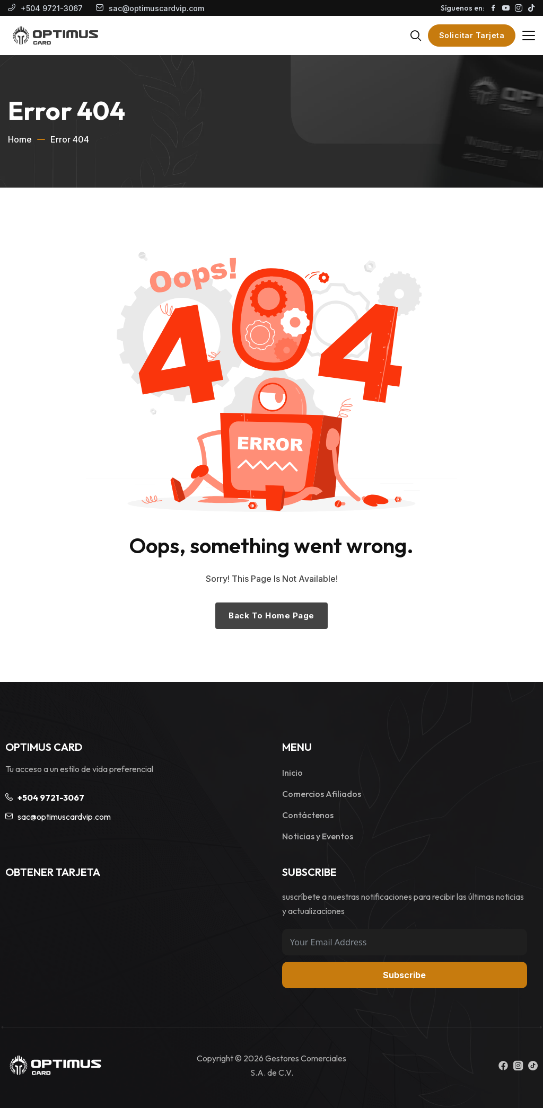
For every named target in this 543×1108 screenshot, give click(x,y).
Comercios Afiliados (321, 793)
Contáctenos (308, 815)
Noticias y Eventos (317, 836)
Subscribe (404, 975)
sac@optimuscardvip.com (156, 8)
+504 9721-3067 (52, 8)
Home (20, 139)
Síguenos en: (462, 8)
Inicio (292, 772)
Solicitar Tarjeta (472, 35)
